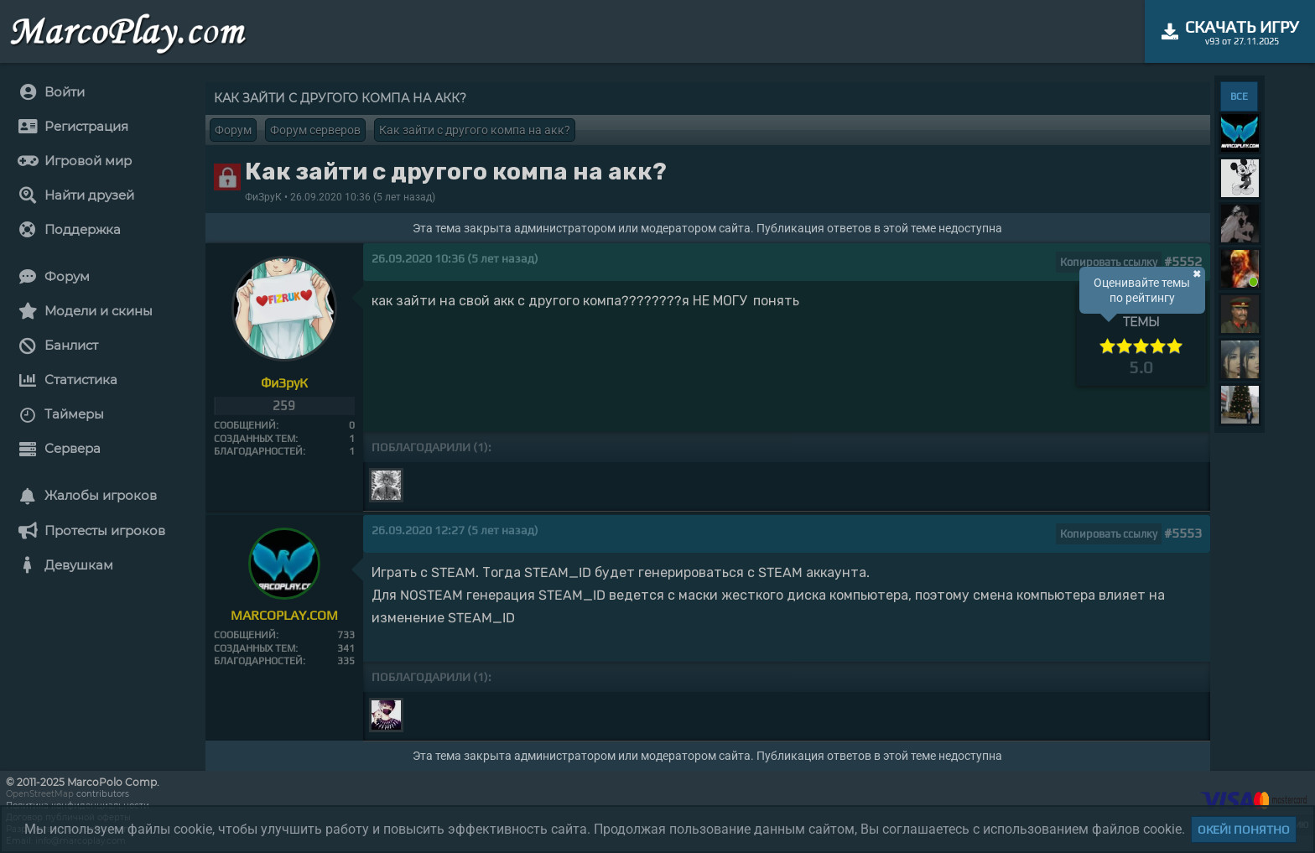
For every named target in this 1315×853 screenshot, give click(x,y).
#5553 (1183, 533)
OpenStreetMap (40, 793)
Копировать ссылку (1108, 262)
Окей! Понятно (1244, 829)
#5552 (1183, 261)
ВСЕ (1239, 96)
